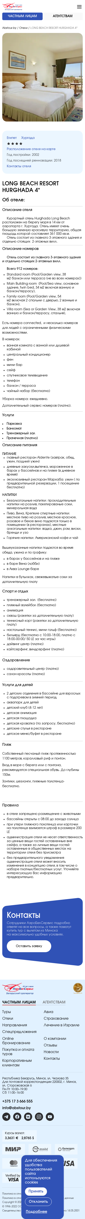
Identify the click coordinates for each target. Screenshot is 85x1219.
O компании (55, 1039)
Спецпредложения (19, 1032)
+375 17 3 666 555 (17, 1101)
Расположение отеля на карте (31, 149)
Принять (36, 1191)
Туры (6, 1012)
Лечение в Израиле (61, 1025)
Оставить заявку (29, 946)
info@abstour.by (16, 1108)
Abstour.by (9, 28)
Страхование (56, 1018)
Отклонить (38, 1201)
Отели (23, 28)
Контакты (52, 1058)
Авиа (48, 1012)
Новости (51, 1052)
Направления (14, 1025)
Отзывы (50, 1045)
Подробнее (36, 1212)
